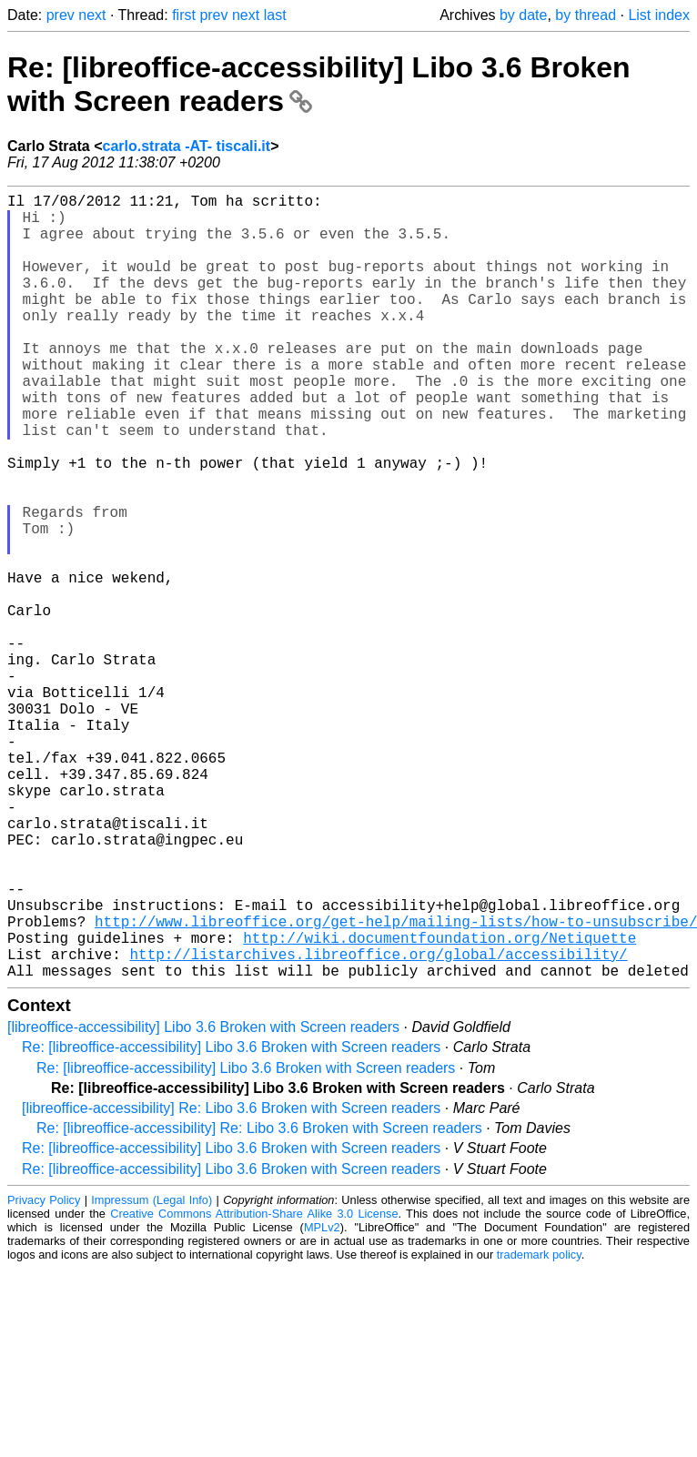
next (92, 15)
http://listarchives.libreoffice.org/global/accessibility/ (378, 1125)
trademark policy (539, 1429)
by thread (585, 15)
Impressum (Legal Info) (151, 1374)
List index (659, 15)
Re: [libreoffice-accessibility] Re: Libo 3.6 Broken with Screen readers (259, 1302)
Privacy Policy (43, 1374)
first (184, 15)
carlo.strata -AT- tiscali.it (186, 146)
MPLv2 (322, 1402)
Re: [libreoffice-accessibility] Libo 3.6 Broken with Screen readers (231, 1221)
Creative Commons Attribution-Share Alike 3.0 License (254, 1388)
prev (60, 15)
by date (523, 15)
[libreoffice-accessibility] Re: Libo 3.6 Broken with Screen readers (231, 1282)
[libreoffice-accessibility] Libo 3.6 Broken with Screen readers (203, 1201)
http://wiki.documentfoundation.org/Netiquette (439, 1105)
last (275, 15)
